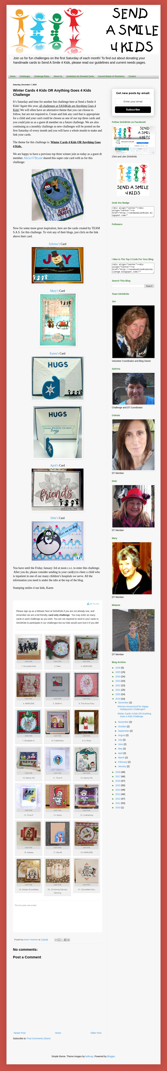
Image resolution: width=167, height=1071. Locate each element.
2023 (118, 685)
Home (12, 76)
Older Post (96, 1033)
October (122, 730)
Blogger (111, 1056)
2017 (118, 780)
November (123, 726)
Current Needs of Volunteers (111, 76)
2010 (118, 811)
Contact (132, 76)
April (120, 757)
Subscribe (133, 109)
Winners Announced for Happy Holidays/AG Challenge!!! (133, 711)
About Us (58, 76)
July (120, 743)
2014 (118, 793)
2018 (118, 776)
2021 (118, 693)
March (121, 761)
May (120, 752)
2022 (118, 689)
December (123, 706)
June (121, 748)
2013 (118, 798)
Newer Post (19, 1033)
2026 (118, 671)
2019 (118, 702)
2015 (118, 789)
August (122, 739)
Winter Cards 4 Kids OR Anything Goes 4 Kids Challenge (134, 719)
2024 (118, 680)
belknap (89, 1056)
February (123, 766)
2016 (118, 784)
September (124, 734)
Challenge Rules (41, 76)
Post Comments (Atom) (38, 1038)
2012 (118, 802)
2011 (118, 807)
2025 (118, 676)
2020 (118, 698)
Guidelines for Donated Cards (80, 76)
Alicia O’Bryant (33, 158)
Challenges (25, 76)
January (122, 770)
